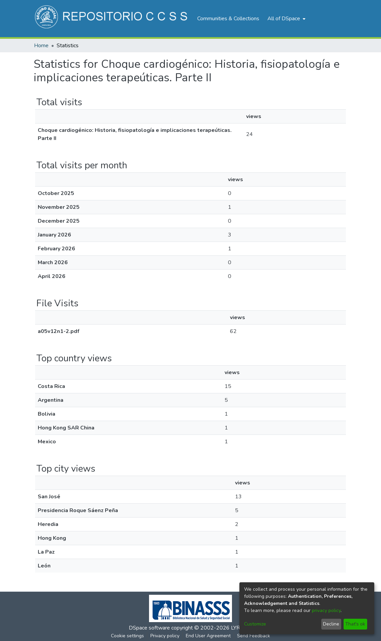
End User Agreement (208, 636)
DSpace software (149, 628)
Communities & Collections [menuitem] (228, 18)
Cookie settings (127, 636)
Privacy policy (164, 636)
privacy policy (326, 610)
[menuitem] (285, 18)
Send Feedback (253, 636)
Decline (331, 624)
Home (41, 45)
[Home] (112, 18)
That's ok (355, 624)
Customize (255, 624)
